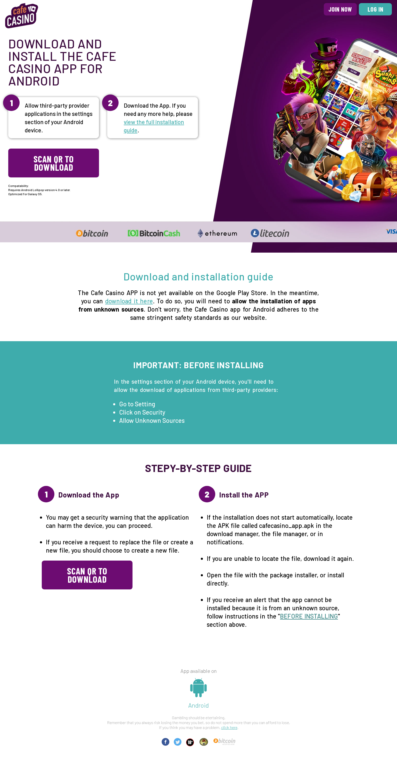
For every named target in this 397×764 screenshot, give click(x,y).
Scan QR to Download (54, 163)
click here (229, 727)
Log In (375, 9)
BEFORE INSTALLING (309, 616)
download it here (129, 301)
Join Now (340, 9)
